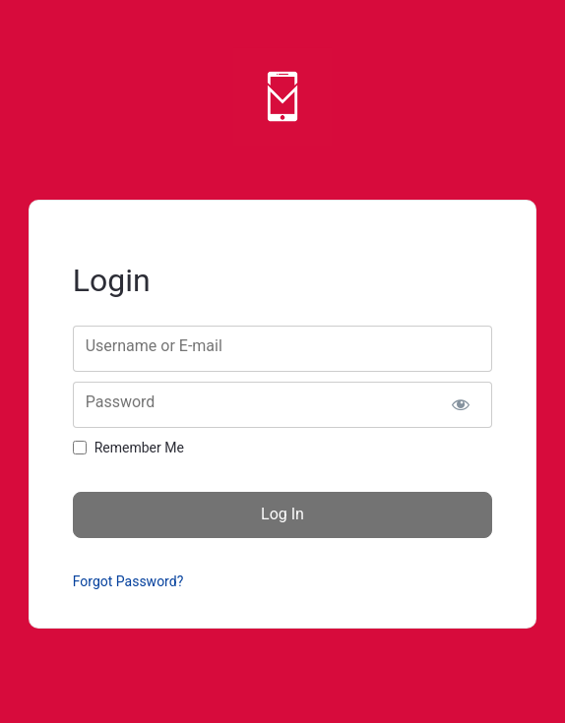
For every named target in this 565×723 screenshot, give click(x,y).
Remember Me (139, 447)
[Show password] (461, 405)
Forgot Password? (128, 581)
